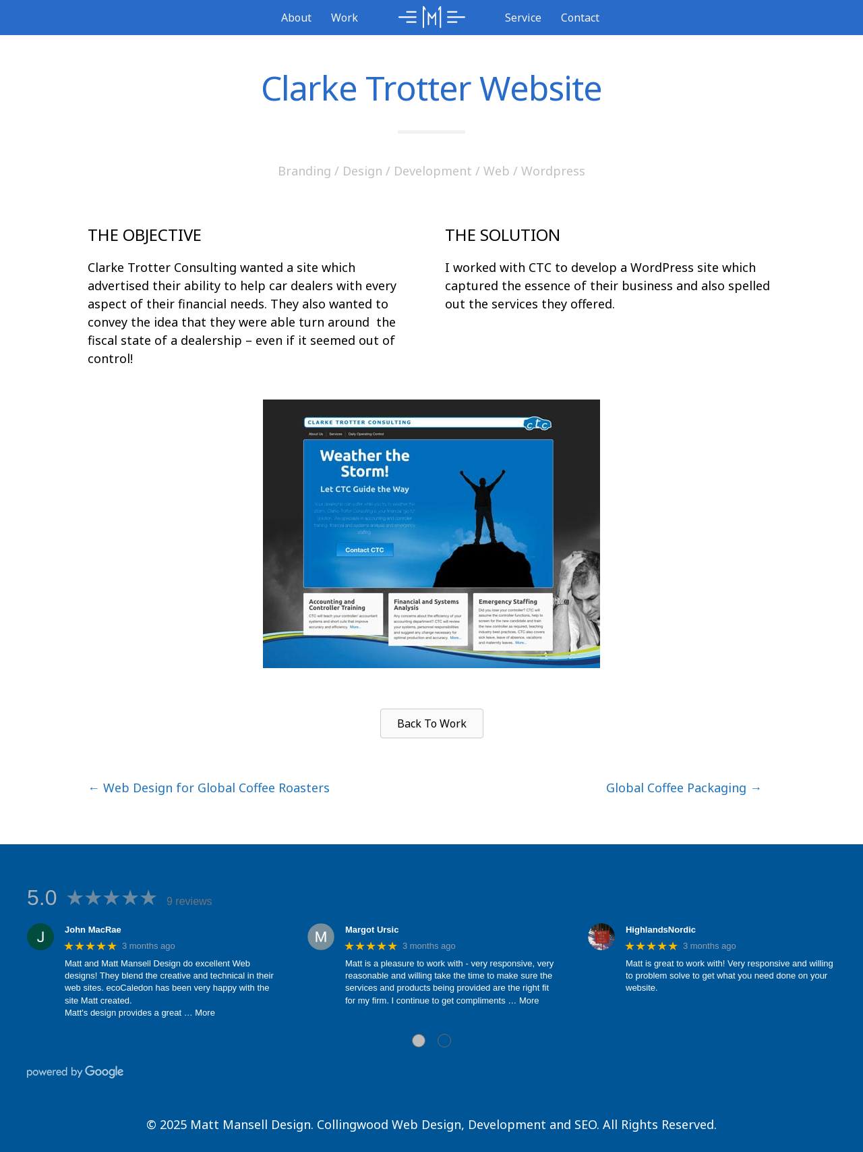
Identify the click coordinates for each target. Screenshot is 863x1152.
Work (344, 17)
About (296, 17)
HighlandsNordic (661, 930)
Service (523, 17)
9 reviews (189, 901)
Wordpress (553, 171)
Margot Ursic (371, 930)
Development (433, 171)
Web (496, 171)
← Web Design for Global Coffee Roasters (209, 787)
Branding (304, 171)
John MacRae (93, 930)
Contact (580, 17)
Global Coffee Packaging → (684, 787)
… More (199, 1013)
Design (362, 171)
